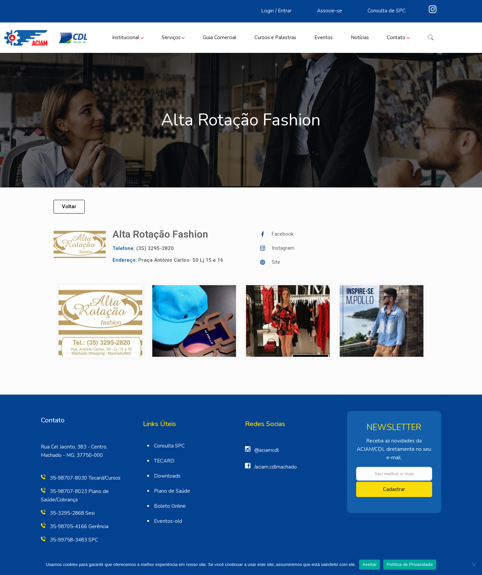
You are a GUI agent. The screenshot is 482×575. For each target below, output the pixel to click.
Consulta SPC (169, 445)
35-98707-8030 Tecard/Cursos (85, 478)
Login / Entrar (276, 10)
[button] (69, 207)
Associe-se (329, 10)
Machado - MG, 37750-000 (72, 455)
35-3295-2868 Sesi (72, 513)
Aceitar (370, 564)
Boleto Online (170, 506)
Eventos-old (168, 521)
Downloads (167, 476)
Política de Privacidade (410, 564)
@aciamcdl (266, 450)
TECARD (164, 461)
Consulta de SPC (387, 10)
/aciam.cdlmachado (275, 467)
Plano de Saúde (172, 491)
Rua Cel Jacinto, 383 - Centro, (74, 446)
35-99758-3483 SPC (74, 540)
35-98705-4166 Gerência (79, 526)
